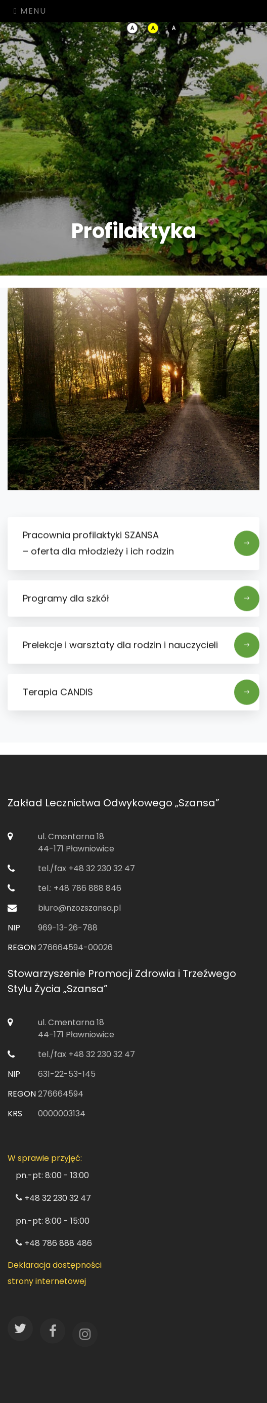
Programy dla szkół (141, 602)
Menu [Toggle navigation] (30, 11)
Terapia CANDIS (141, 696)
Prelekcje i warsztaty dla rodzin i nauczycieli (141, 649)
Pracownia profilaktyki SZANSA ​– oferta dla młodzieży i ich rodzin (141, 547)
